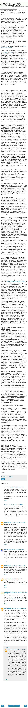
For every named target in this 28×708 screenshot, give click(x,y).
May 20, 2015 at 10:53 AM (17, 487)
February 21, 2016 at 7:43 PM (19, 608)
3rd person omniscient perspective (16, 281)
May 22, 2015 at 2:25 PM (19, 565)
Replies (8, 647)
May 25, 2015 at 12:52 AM (16, 579)
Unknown (6, 579)
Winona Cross (8, 549)
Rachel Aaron (7, 522)
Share (3, 479)
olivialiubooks (7, 608)
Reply (5, 500)
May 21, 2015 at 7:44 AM (19, 522)
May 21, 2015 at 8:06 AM (18, 549)
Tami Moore (7, 504)
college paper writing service (17, 598)
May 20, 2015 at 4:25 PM (17, 504)
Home (14, 705)
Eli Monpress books (8, 52)
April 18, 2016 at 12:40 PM (19, 649)
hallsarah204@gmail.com (10, 592)
